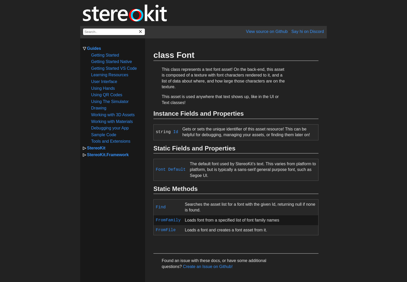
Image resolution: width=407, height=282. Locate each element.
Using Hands (103, 88)
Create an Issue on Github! (208, 266)
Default (177, 169)
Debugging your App (110, 128)
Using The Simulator (110, 101)
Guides (94, 48)
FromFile (166, 230)
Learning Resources (109, 75)
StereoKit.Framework (108, 155)
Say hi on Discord (307, 31)
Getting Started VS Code (114, 68)
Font (161, 169)
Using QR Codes (106, 95)
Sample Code (103, 135)
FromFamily (168, 220)
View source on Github (267, 31)
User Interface (104, 81)
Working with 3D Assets (113, 115)
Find (161, 207)
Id (175, 132)
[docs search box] (114, 32)
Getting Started (105, 55)
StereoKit (96, 148)
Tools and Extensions (110, 141)
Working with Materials (112, 121)
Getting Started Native (111, 61)
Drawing (98, 108)
